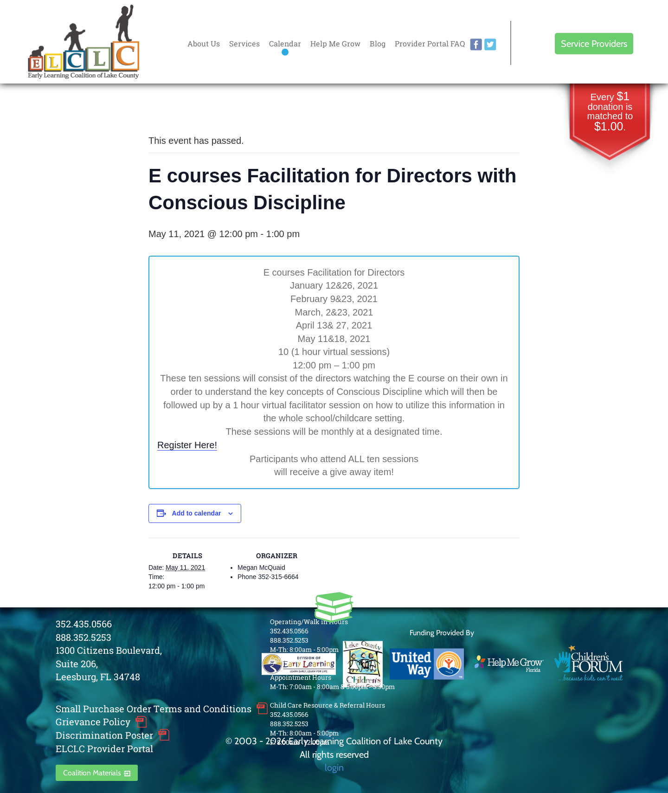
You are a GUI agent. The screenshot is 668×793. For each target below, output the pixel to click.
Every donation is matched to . (610, 112)
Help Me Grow (335, 43)
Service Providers (594, 43)
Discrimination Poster (104, 735)
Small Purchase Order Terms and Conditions (153, 709)
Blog (377, 43)
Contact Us (287, 658)
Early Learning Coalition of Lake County (83, 42)
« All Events (169, 110)
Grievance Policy (93, 722)
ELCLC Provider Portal (104, 748)
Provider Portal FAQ (430, 43)
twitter (490, 45)
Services (244, 43)
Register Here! (187, 445)
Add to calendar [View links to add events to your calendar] (196, 513)
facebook (476, 45)
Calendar (285, 43)
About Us (203, 43)
